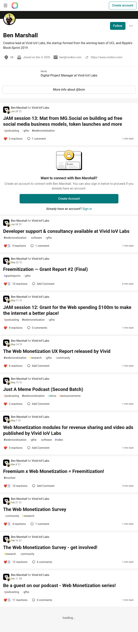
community (62, 358)
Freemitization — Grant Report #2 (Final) (45, 269)
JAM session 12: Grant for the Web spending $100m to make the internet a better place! (67, 310)
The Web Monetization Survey (34, 509)
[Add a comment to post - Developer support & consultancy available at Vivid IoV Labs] (14, 245)
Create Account (69, 198)
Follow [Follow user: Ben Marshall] (117, 26)
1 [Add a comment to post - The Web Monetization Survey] (39, 524)
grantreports (12, 276)
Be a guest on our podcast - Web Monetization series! (59, 585)
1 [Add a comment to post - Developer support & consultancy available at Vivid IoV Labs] (39, 245)
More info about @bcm (69, 89)
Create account (122, 5)
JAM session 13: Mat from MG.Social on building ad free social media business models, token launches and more (62, 121)
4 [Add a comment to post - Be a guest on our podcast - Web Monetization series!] (41, 600)
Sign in (87, 209)
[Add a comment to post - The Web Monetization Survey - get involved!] (15, 562)
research (35, 358)
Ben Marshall (19, 107)
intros (52, 396)
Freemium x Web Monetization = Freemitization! (53, 471)
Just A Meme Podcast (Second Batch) (43, 389)
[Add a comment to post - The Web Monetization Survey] (14, 523)
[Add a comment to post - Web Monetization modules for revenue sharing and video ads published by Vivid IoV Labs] (13, 447)
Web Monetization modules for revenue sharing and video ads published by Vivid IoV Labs (68, 430)
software (35, 238)
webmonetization (43, 131)
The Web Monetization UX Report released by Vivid (56, 351)
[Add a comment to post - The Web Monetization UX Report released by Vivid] (13, 365)
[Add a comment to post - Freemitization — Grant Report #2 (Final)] (15, 283)
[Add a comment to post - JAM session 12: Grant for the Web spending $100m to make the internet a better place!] (13, 327)
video (59, 440)
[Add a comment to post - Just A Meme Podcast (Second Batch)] (13, 403)
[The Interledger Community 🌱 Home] (15, 5)
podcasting (11, 131)
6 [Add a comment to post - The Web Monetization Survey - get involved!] (41, 562)
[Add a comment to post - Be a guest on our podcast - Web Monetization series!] (15, 600)
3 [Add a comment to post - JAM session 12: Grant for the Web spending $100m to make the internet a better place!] (36, 327)
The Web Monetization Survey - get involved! (50, 547)
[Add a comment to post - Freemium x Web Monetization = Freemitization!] (15, 485)
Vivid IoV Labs (40, 107)
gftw (25, 131)
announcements (69, 396)
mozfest (9, 478)
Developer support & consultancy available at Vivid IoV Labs (66, 231)
